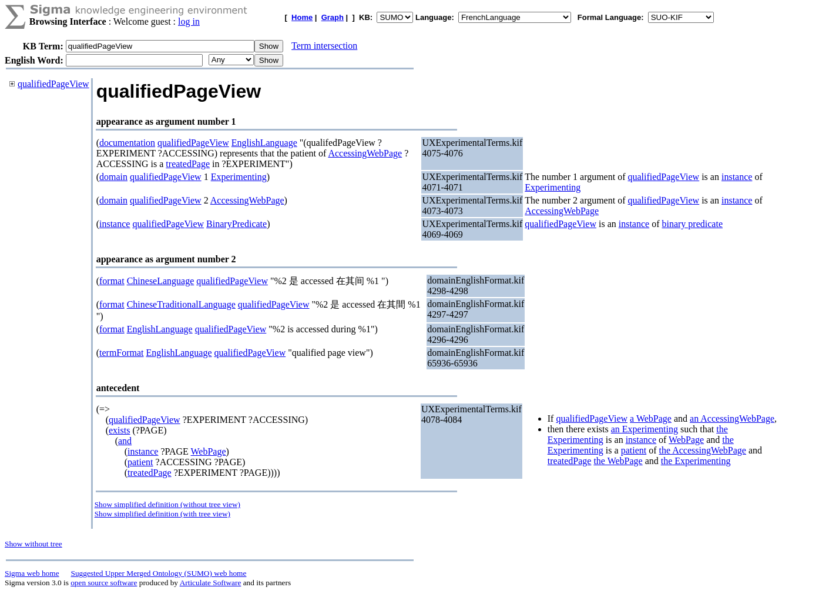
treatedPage (188, 164)
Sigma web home (32, 573)
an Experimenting (644, 429)
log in (189, 21)
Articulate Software (210, 582)
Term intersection (324, 46)
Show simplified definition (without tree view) (167, 504)
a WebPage (651, 418)
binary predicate (692, 224)
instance (736, 177)
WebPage (208, 451)
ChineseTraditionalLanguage (181, 304)
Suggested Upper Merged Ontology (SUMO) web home (159, 573)
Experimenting (239, 177)
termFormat (121, 353)
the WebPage (617, 461)
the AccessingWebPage (702, 450)
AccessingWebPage (365, 153)
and (125, 441)
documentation (127, 143)
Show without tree (33, 543)
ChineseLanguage (160, 281)
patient (140, 462)
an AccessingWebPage (732, 418)
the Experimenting (696, 461)
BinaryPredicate (236, 224)
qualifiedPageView (53, 84)
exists (119, 430)
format (112, 281)
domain (113, 177)
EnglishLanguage (264, 143)
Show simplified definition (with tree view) (162, 513)
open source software (104, 582)
